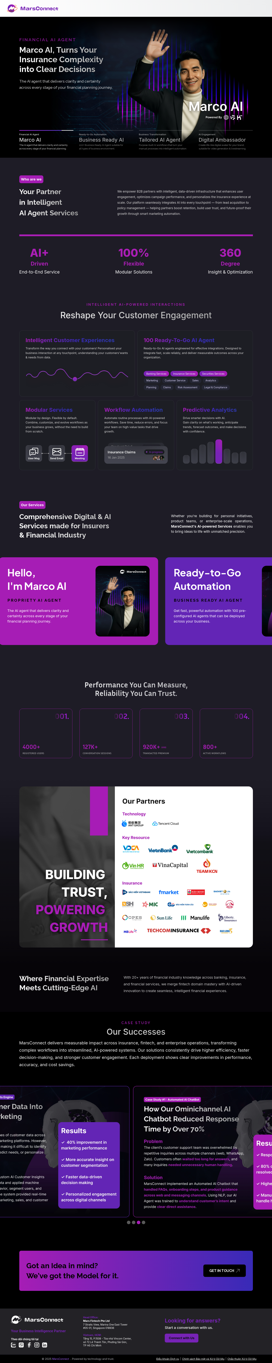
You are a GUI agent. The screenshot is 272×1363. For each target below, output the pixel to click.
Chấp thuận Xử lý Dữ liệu (242, 1358)
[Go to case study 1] (128, 1222)
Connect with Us (181, 1338)
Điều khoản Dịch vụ (167, 1358)
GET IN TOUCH (224, 1271)
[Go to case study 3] (138, 1222)
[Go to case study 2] (133, 1222)
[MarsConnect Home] (32, 8)
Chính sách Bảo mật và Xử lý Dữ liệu (203, 1358)
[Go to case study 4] (143, 1222)
